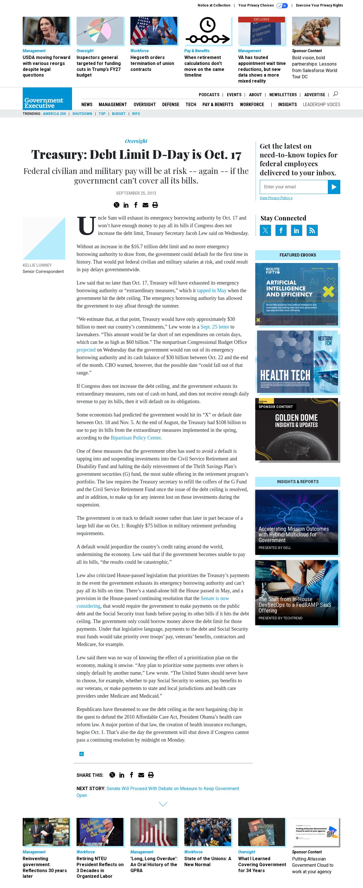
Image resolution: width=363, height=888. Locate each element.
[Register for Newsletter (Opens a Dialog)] (334, 187)
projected (86, 350)
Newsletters (283, 94)
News (86, 104)
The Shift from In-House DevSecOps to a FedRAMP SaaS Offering (295, 605)
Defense (170, 104)
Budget (119, 114)
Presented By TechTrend (281, 618)
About (255, 94)
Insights (287, 104)
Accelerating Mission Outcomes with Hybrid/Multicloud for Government (294, 534)
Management (113, 104)
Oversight (145, 104)
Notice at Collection (214, 5)
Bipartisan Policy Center (136, 438)
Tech (190, 104)
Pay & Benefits (217, 104)
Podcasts (209, 94)
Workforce (252, 104)
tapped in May (212, 290)
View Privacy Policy (276, 198)
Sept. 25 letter (215, 327)
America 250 (54, 114)
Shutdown (82, 114)
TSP (102, 114)
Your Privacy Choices (263, 5)
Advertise (314, 94)
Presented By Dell (275, 548)
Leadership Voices (321, 104)
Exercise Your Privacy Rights (319, 5)
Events (234, 94)
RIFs (136, 114)
